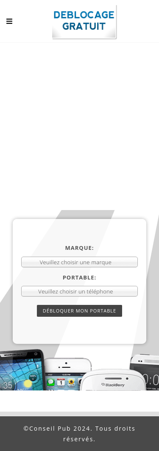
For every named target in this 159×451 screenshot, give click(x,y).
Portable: (80, 277)
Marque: (79, 248)
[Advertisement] (79, 126)
